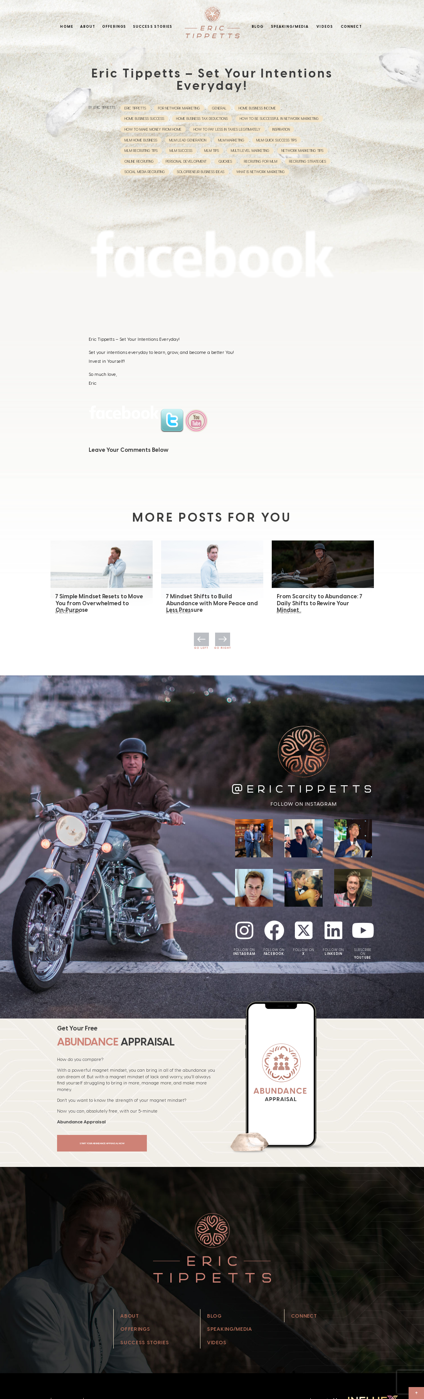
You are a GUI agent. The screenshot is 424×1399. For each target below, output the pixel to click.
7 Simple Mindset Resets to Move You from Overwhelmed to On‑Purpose (99, 607)
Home (66, 26)
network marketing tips (302, 150)
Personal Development (186, 161)
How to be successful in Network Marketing (279, 118)
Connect (351, 26)
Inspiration (281, 129)
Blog (257, 26)
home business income (257, 108)
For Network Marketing (179, 108)
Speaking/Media (290, 26)
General (219, 108)
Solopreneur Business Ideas (200, 172)
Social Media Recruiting (145, 172)
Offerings (114, 26)
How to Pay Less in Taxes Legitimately (227, 129)
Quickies (225, 161)
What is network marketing (260, 172)
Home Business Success (144, 118)
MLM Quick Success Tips (276, 140)
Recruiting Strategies (307, 161)
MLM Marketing (231, 140)
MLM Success (181, 150)
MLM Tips (211, 150)
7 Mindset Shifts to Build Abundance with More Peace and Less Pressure (212, 607)
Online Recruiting (139, 161)
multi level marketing (250, 150)
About (88, 26)
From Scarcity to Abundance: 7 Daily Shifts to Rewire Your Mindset (319, 607)
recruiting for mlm (260, 161)
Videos (324, 26)
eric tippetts (135, 108)
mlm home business (141, 140)
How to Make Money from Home (153, 129)
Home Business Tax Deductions (202, 118)
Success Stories (153, 26)
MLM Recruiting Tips (141, 150)
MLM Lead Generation (187, 140)
